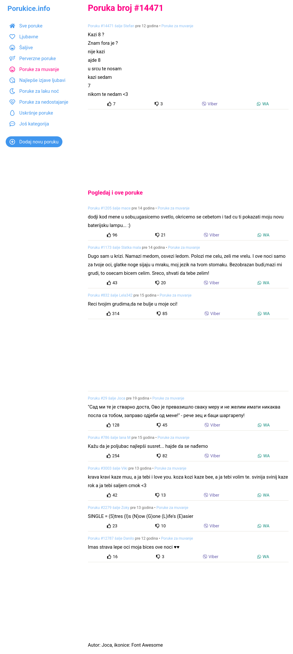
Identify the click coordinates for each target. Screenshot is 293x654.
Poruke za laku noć (34, 91)
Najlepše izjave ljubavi (37, 80)
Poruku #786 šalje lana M (109, 437)
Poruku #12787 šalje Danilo (111, 538)
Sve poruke (26, 26)
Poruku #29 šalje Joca (106, 398)
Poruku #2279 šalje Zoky (108, 507)
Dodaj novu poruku (34, 142)
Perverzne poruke (32, 58)
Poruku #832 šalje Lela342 (110, 295)
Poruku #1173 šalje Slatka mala (114, 247)
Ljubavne (23, 37)
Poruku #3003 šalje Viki (107, 468)
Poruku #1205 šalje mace (109, 208)
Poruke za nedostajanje (38, 102)
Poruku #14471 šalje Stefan (111, 26)
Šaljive (21, 47)
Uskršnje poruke (31, 113)
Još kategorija (29, 124)
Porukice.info (29, 8)
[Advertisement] (188, 145)
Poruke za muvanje (34, 69)
